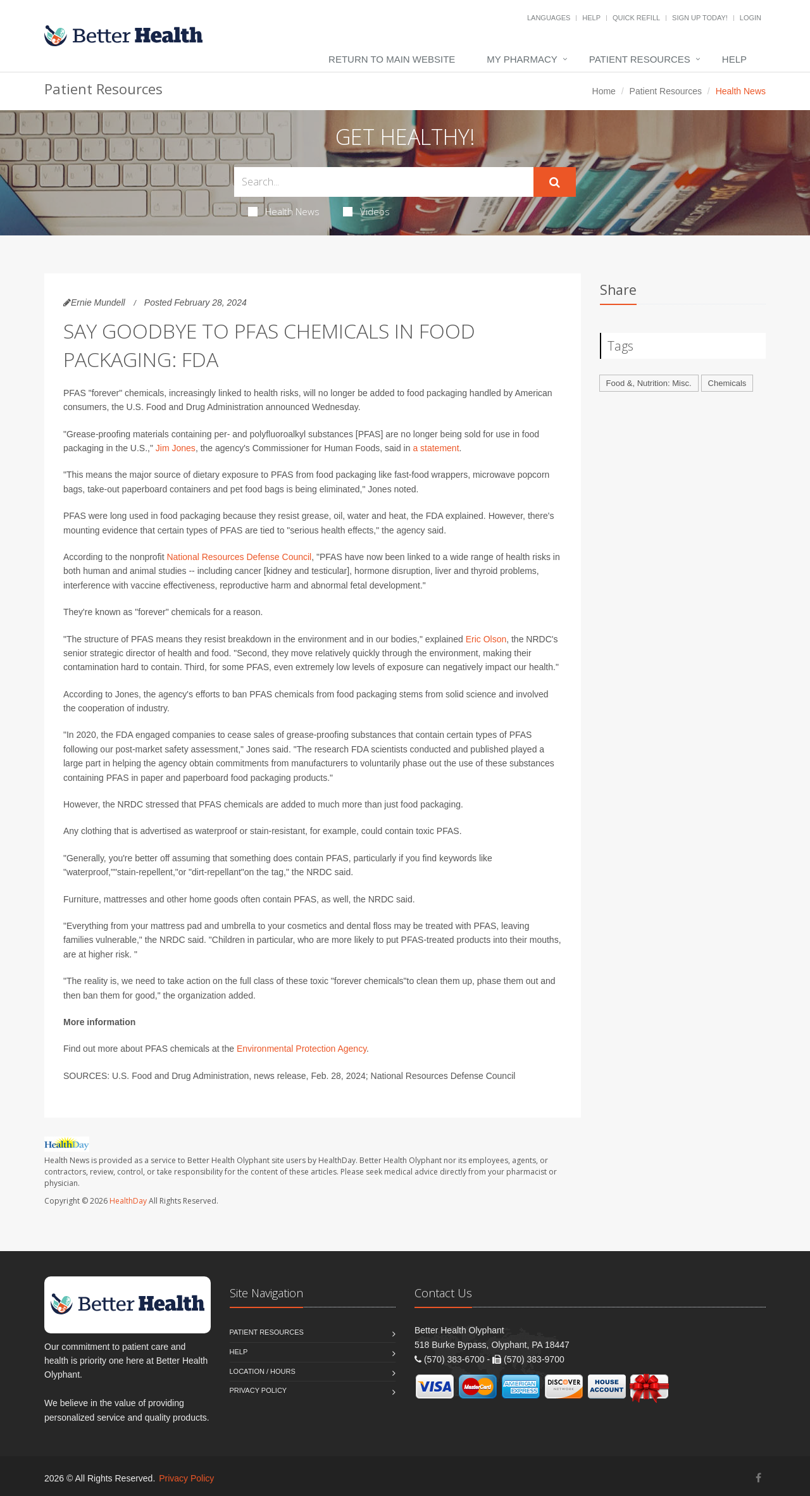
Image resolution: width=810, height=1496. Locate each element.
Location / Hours (263, 1371)
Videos (366, 211)
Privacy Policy (258, 1390)
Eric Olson (486, 639)
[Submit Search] (554, 182)
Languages (548, 18)
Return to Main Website (391, 59)
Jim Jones (176, 448)
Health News (284, 211)
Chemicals (727, 383)
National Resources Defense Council (238, 557)
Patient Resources (639, 59)
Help (591, 18)
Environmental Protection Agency (301, 1049)
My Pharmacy (522, 59)
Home (604, 91)
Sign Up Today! (700, 18)
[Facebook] (758, 1478)
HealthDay (128, 1200)
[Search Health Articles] (383, 182)
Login (750, 18)
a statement (436, 448)
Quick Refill (636, 18)
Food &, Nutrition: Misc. (649, 383)
